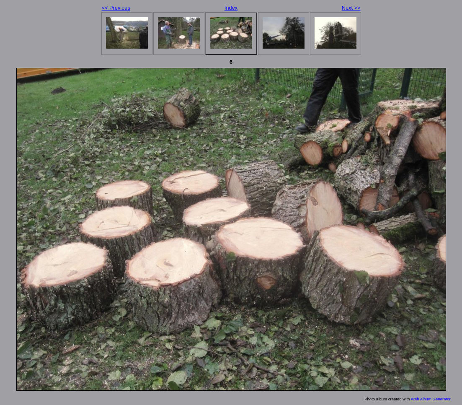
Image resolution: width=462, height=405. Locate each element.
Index (231, 8)
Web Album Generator (431, 399)
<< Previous (116, 8)
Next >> (351, 8)
